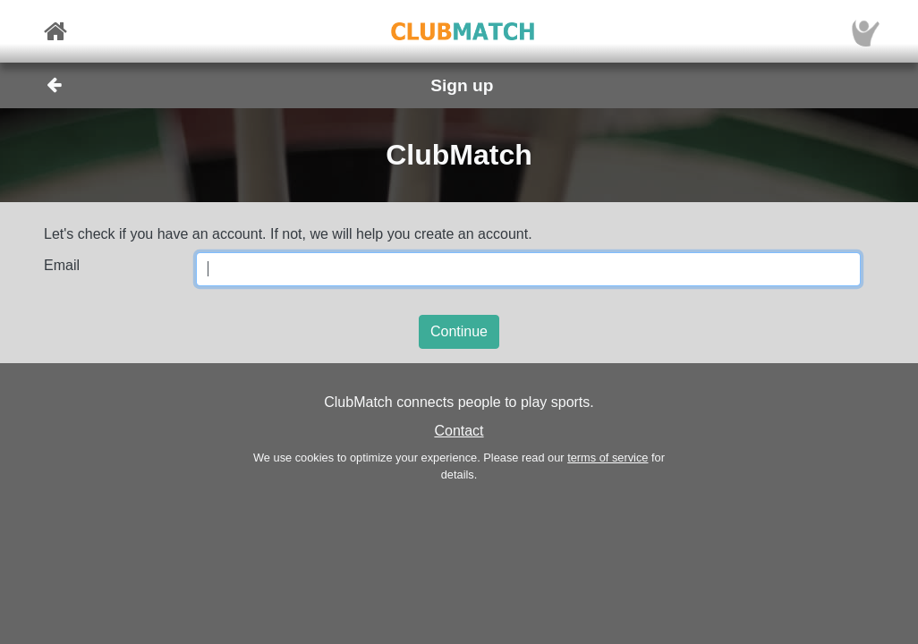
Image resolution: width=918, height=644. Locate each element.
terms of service (607, 457)
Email (62, 265)
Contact (458, 430)
